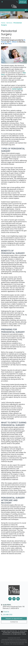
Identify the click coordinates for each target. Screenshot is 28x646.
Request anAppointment (22, 2)
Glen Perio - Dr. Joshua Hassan (19, 631)
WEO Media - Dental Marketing (12, 632)
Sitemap (24, 634)
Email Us (6, 614)
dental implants (17, 89)
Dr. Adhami (13, 42)
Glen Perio (7, 44)
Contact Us (14, 625)
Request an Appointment (14, 621)
